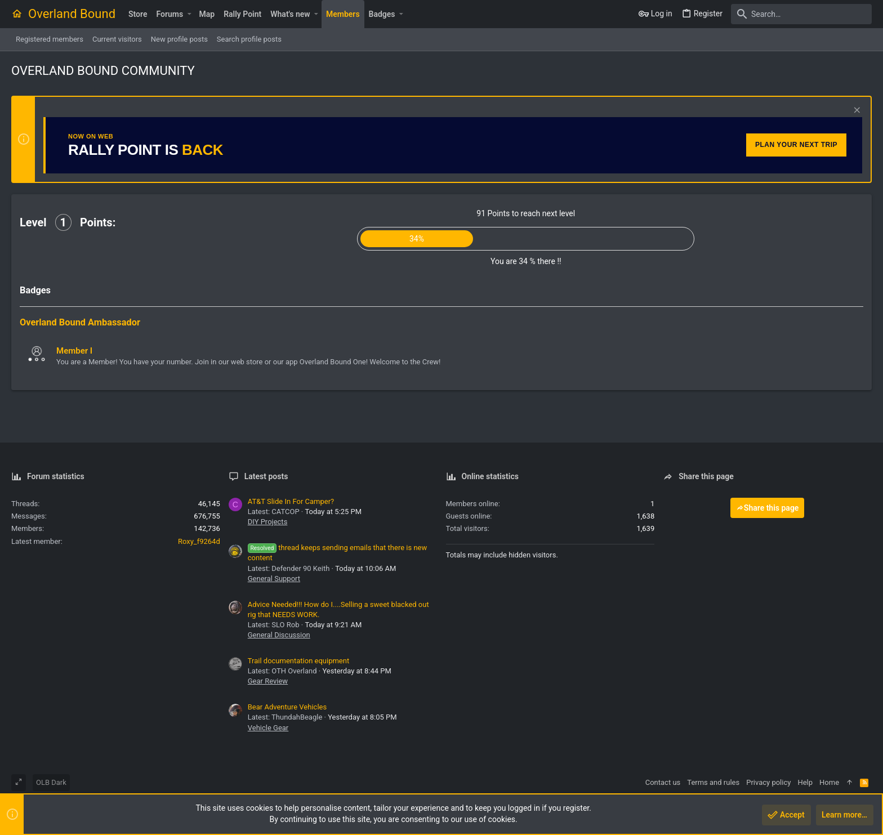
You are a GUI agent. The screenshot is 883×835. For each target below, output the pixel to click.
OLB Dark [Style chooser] (51, 782)
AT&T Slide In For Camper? (291, 501)
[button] (189, 14)
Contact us (663, 782)
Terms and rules (713, 782)
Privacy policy (768, 782)
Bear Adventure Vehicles (287, 707)
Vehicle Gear (268, 728)
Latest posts (266, 476)
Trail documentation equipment (298, 661)
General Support (274, 578)
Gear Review (268, 681)
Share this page (767, 507)
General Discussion (279, 635)
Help (805, 782)
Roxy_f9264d (199, 541)
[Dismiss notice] (855, 111)
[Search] (801, 14)
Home (829, 782)
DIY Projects (268, 521)
